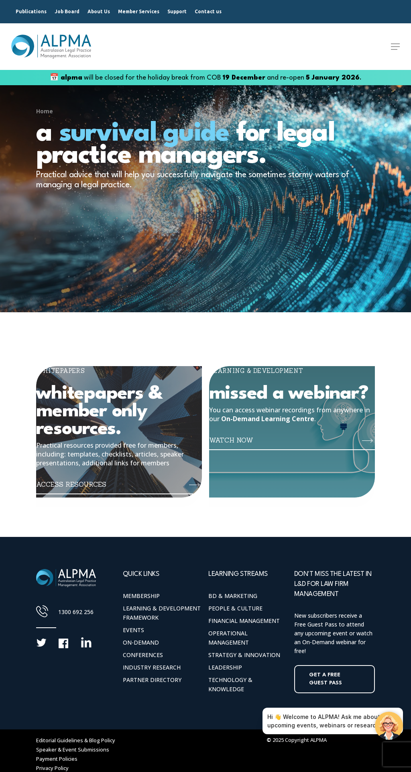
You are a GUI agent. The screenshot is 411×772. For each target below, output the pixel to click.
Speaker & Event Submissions (72, 749)
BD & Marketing (232, 596)
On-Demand (141, 642)
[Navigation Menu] (395, 47)
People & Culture (235, 608)
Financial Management (244, 621)
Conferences (143, 655)
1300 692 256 (76, 612)
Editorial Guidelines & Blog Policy (75, 740)
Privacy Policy (52, 768)
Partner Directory (152, 680)
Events (133, 630)
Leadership (225, 667)
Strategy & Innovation (244, 655)
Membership (141, 596)
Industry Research (152, 667)
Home (44, 111)
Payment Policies (56, 758)
